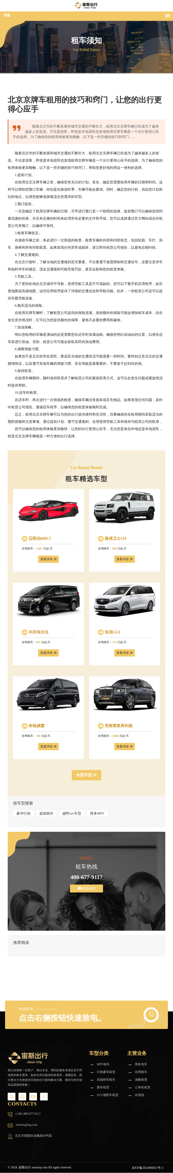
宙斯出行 (24, 1167)
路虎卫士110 (115, 538)
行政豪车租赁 (106, 1072)
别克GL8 (112, 632)
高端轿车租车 (106, 1080)
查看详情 (48, 559)
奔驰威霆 (36, 726)
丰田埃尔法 (38, 632)
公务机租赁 (142, 1087)
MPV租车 (103, 1064)
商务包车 (141, 1064)
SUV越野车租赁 (107, 1095)
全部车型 (86, 775)
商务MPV (97, 813)
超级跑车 (46, 813)
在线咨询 (86, 888)
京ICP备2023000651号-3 (147, 1168)
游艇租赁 (141, 1080)
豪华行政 (24, 813)
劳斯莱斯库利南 (118, 726)
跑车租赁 (103, 1087)
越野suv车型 (71, 813)
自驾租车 (141, 1072)
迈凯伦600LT (39, 538)
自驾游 (139, 1095)
